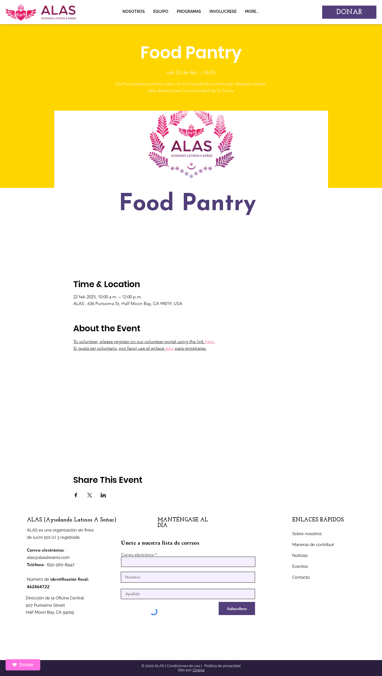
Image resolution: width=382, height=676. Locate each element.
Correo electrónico (137, 555)
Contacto (301, 577)
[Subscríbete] (237, 608)
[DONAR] (349, 12)
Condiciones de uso (183, 666)
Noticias (300, 555)
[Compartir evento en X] (89, 495)
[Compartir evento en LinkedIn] (103, 495)
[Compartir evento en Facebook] (76, 495)
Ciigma (198, 670)
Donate (23, 664)
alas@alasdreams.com (48, 557)
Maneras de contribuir (313, 544)
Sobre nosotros (307, 533)
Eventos (300, 566)
